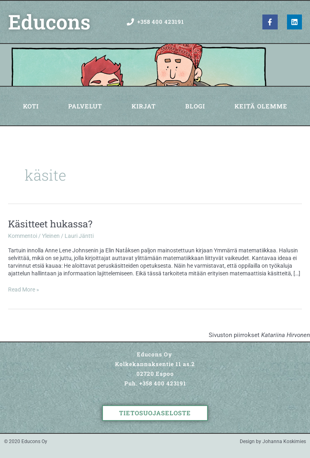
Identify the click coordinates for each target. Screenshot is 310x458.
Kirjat (144, 106)
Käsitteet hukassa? (50, 223)
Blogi (195, 106)
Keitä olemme (261, 106)
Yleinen (51, 236)
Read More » (23, 289)
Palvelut (85, 106)
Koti (31, 106)
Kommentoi (22, 236)
